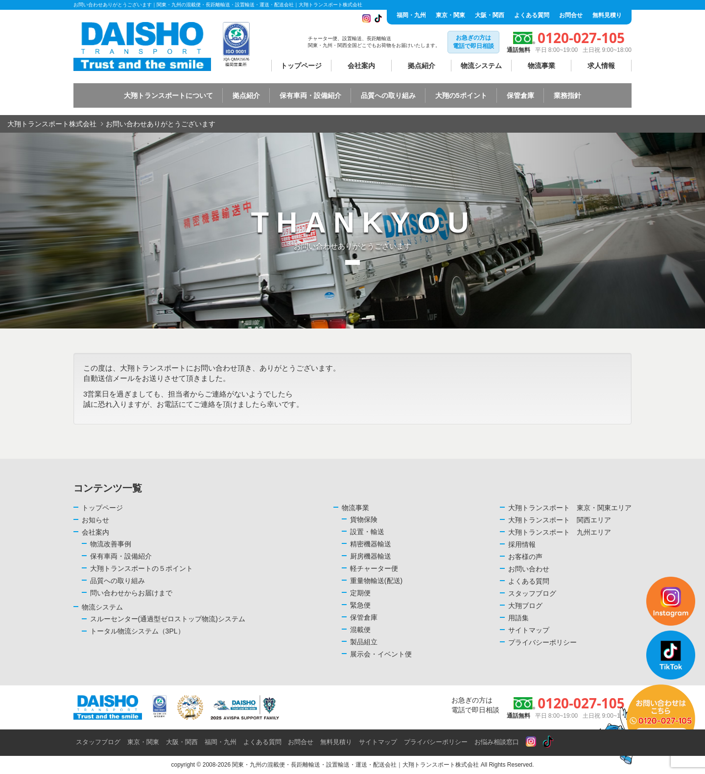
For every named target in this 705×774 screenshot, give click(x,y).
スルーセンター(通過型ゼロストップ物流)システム (167, 619)
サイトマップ (528, 630)
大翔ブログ (525, 606)
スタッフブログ (532, 593)
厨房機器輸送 (370, 556)
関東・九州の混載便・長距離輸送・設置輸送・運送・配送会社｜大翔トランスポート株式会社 (355, 764)
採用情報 (522, 544)
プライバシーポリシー (542, 642)
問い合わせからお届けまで (131, 593)
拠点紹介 (421, 65)
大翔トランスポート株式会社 (51, 124)
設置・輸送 (367, 532)
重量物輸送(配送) (376, 581)
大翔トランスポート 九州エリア (559, 532)
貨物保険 (363, 519)
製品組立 (363, 642)
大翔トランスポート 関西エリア (559, 520)
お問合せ (571, 15)
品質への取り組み (388, 95)
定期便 (360, 593)
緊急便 (360, 605)
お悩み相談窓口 (496, 742)
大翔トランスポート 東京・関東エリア (570, 508)
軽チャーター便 (374, 568)
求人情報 (601, 65)
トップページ (301, 65)
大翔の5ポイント (461, 95)
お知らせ (95, 520)
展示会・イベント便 (381, 654)
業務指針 (567, 95)
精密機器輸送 (370, 544)
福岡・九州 (411, 15)
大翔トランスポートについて (168, 95)
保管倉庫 (520, 95)
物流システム (481, 65)
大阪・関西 (489, 15)
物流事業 (541, 65)
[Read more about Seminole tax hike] (531, 742)
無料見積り (607, 15)
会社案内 (361, 65)
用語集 (518, 618)
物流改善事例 (110, 544)
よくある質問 (531, 15)
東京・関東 (450, 15)
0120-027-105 (581, 38)
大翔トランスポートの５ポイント (141, 568)
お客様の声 (525, 557)
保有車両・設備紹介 (310, 95)
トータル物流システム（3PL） (137, 631)
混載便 (360, 629)
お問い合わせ (528, 569)
